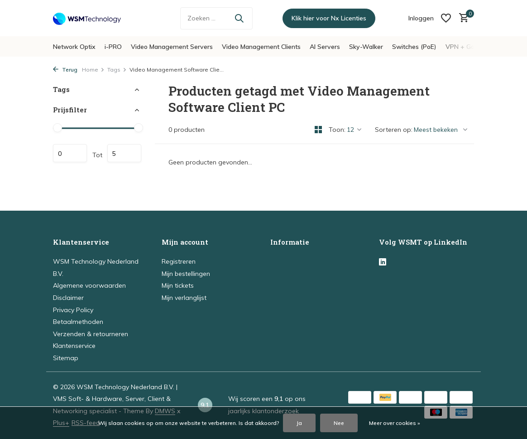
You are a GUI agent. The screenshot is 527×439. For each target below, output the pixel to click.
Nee (339, 423)
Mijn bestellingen (186, 274)
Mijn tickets (178, 285)
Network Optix (74, 47)
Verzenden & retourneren (90, 334)
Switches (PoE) (414, 47)
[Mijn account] (421, 18)
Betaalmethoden (78, 322)
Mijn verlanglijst (184, 298)
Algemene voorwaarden (89, 285)
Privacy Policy (73, 310)
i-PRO (113, 47)
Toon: (337, 129)
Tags (117, 69)
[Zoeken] (216, 18)
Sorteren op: (393, 129)
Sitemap (65, 358)
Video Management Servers (172, 47)
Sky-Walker (366, 47)
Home (93, 69)
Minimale (70, 153)
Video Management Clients (261, 47)
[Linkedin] (382, 262)
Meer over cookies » (394, 423)
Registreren (179, 261)
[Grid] (318, 129)
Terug (65, 69)
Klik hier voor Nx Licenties (329, 18)
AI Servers (325, 47)
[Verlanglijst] (446, 18)
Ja (299, 423)
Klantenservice (74, 346)
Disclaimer (68, 298)
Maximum (124, 153)
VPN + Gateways (471, 47)
